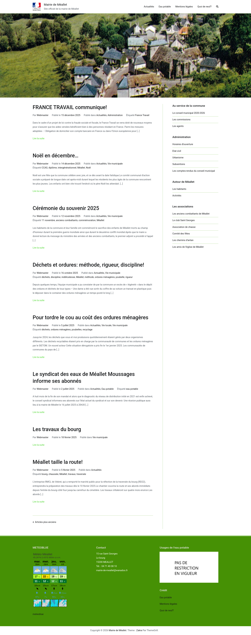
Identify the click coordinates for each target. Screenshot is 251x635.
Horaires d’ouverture (182, 144)
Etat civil (176, 151)
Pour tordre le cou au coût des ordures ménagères (90, 317)
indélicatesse (68, 277)
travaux (72, 474)
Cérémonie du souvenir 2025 (66, 208)
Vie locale (106, 325)
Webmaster (42, 115)
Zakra (139, 630)
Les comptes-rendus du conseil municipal (193, 171)
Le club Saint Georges (183, 220)
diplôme (53, 167)
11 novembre (48, 220)
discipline (56, 277)
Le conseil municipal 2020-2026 (188, 113)
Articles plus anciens (45, 522)
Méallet (81, 167)
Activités (176, 195)
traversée (81, 474)
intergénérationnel (67, 167)
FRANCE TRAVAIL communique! (70, 107)
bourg (45, 474)
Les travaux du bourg (57, 429)
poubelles (77, 329)
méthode (89, 277)
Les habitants (179, 189)
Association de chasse (183, 227)
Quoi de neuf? (204, 6)
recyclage (87, 329)
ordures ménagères (105, 277)
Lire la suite (38, 138)
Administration (115, 115)
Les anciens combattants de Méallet (191, 213)
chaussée (53, 474)
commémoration (87, 220)
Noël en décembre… (55, 156)
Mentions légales (184, 6)
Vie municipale (115, 163)
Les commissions (181, 119)
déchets (46, 277)
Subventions (178, 164)
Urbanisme (177, 157)
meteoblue (38, 614)
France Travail (142, 115)
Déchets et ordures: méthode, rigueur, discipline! (88, 265)
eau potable (132, 389)
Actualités (149, 6)
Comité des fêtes (181, 233)
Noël (88, 167)
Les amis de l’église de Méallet (188, 247)
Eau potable (165, 6)
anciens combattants (67, 220)
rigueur (129, 277)
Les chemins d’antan (182, 240)
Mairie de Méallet (55, 4)
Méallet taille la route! (58, 462)
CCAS (45, 167)
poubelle (120, 277)
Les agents (178, 126)
